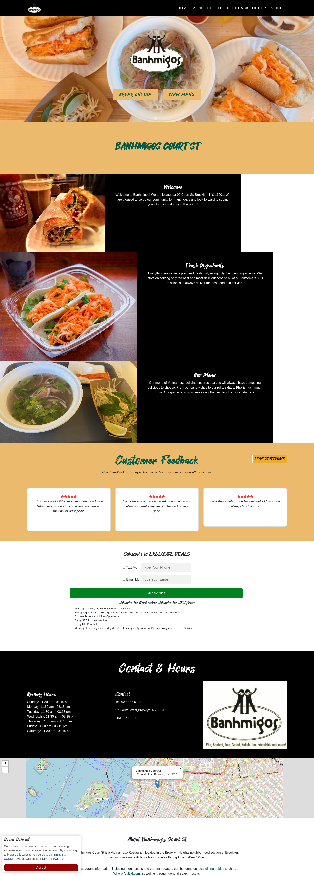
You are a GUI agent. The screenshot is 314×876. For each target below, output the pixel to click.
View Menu (182, 94)
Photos (215, 8)
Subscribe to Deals (175, 807)
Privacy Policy (159, 504)
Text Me (131, 444)
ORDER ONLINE (129, 594)
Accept (41, 867)
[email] (165, 456)
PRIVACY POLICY (51, 858)
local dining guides (211, 745)
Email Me (131, 456)
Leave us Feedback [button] (270, 335)
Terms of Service (183, 504)
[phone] (166, 444)
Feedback (238, 8)
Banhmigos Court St (170, 860)
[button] (157, 661)
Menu (198, 8)
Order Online (267, 8)
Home (183, 8)
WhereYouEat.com (126, 750)
